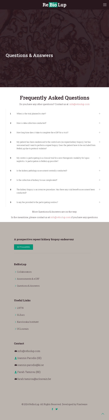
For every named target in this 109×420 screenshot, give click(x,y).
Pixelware (82, 404)
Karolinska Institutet (28, 321)
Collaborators (24, 271)
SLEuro (21, 314)
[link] (54, 113)
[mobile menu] (104, 4)
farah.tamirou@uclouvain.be (34, 378)
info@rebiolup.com (79, 104)
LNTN (20, 307)
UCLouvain (23, 328)
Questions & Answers (28, 285)
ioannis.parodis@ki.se (30, 365)
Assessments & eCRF (28, 278)
